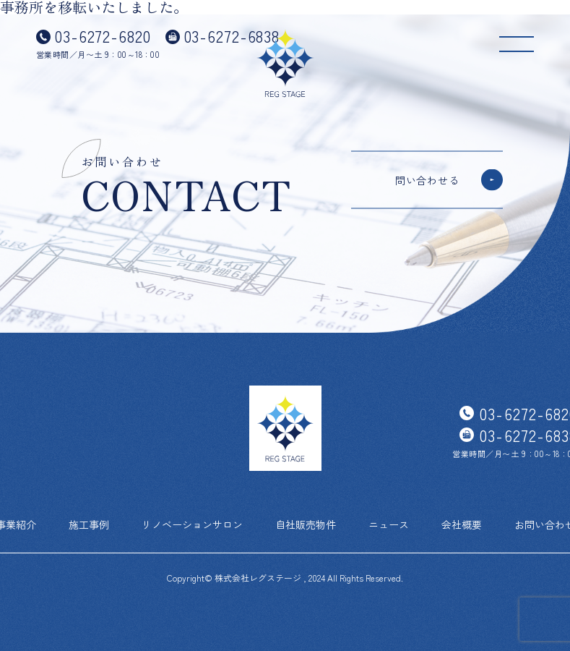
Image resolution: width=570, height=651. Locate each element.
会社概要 (461, 524)
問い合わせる (427, 180)
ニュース (388, 524)
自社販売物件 (305, 524)
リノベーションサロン (192, 524)
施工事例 (89, 524)
